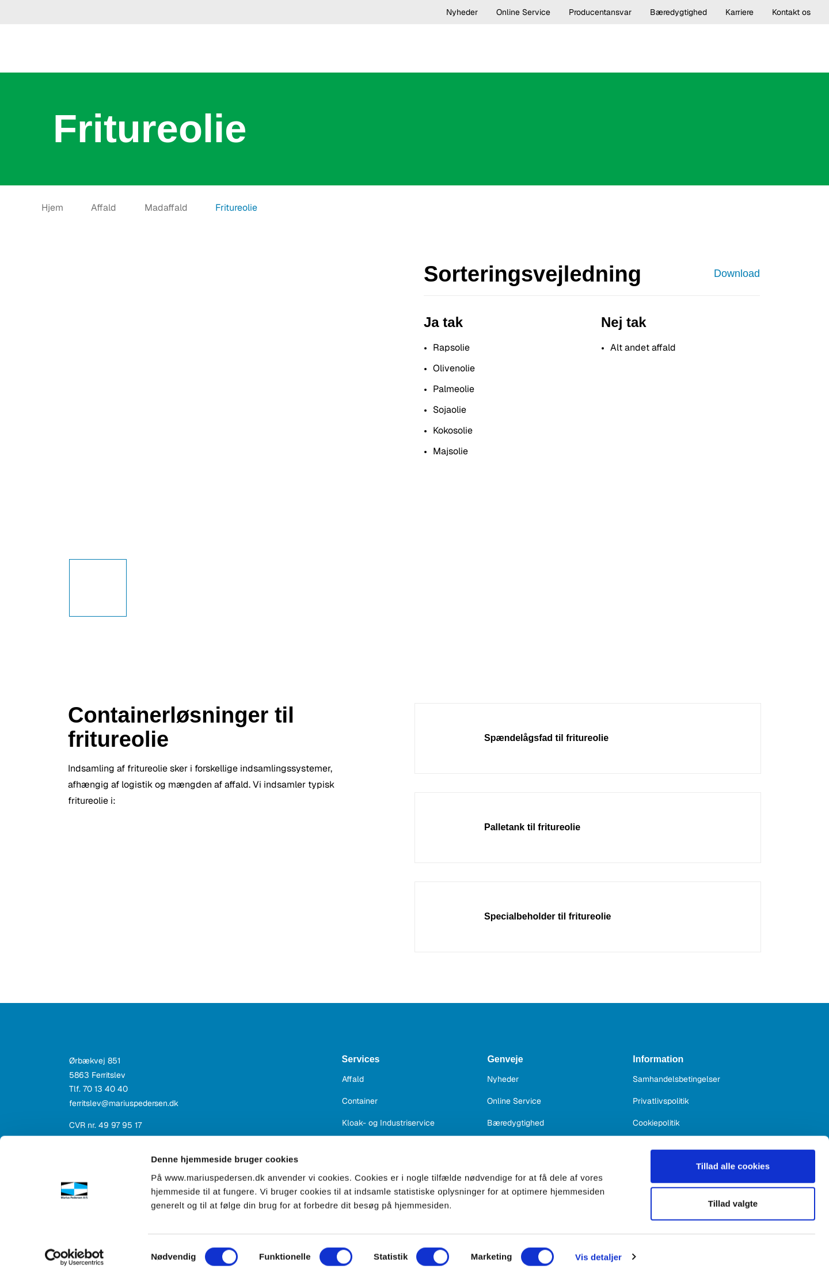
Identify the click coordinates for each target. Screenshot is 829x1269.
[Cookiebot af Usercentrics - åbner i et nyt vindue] (74, 1246)
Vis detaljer (598, 1246)
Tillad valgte (733, 1193)
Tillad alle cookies (733, 1155)
